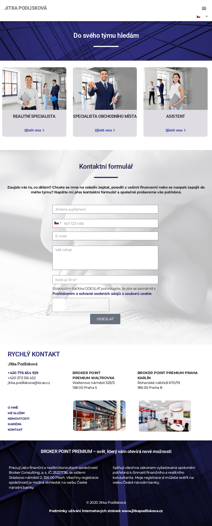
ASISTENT (175, 116)
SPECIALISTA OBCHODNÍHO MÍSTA (105, 116)
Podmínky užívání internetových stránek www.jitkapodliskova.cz (106, 511)
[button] (204, 8)
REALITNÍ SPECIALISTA (34, 116)
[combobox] (58, 222)
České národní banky (141, 482)
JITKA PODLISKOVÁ (25, 8)
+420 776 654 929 (23, 373)
